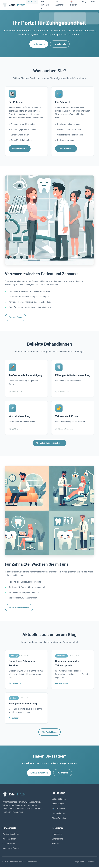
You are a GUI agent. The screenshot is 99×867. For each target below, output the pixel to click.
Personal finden (9, 839)
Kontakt (55, 843)
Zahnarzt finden (15, 317)
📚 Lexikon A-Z (58, 808)
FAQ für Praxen (8, 843)
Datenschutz (57, 839)
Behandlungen (58, 804)
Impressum (57, 834)
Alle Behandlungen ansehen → (49, 443)
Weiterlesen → (15, 683)
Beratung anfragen (10, 848)
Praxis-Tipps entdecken (19, 608)
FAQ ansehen (62, 773)
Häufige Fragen (58, 813)
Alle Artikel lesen (49, 732)
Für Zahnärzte (60, 44)
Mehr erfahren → (19, 149)
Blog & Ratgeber (59, 818)
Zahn (14, 5)
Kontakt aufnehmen (39, 773)
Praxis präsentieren (10, 834)
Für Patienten (39, 44)
